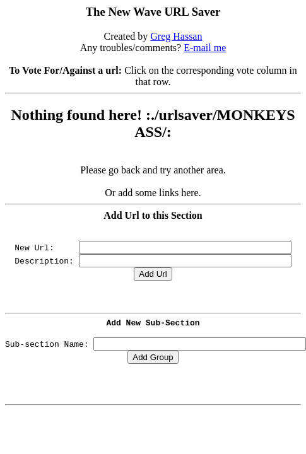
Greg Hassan (176, 36)
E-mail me (205, 47)
